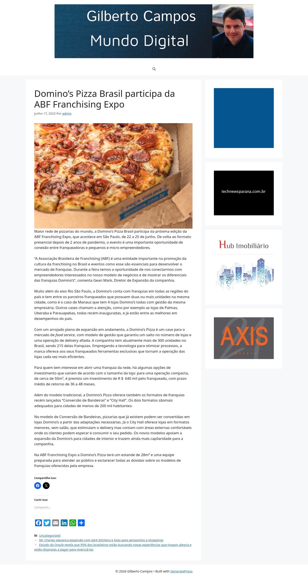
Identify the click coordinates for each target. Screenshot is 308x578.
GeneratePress (181, 571)
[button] (154, 68)
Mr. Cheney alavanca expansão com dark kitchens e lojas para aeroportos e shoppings (101, 540)
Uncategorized (49, 536)
